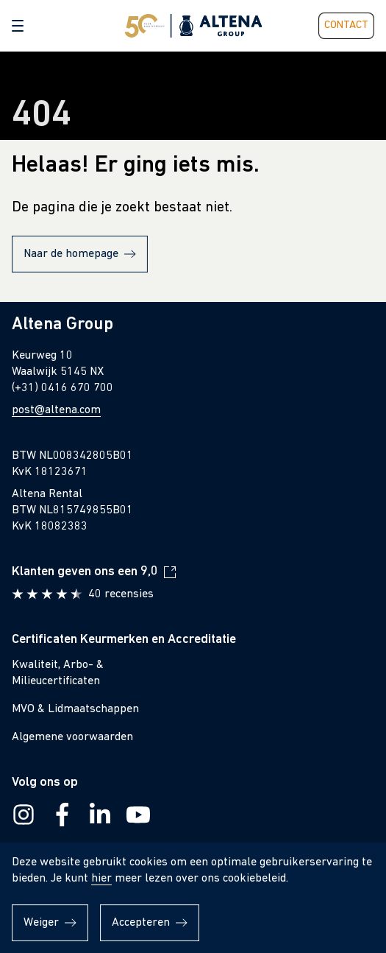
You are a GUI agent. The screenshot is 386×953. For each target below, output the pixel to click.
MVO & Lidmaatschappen (75, 709)
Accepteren (141, 923)
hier (101, 879)
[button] (17, 26)
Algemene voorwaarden (72, 737)
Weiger (41, 923)
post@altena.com (56, 410)
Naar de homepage (71, 254)
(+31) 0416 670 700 (62, 388)
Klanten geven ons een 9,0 (85, 572)
